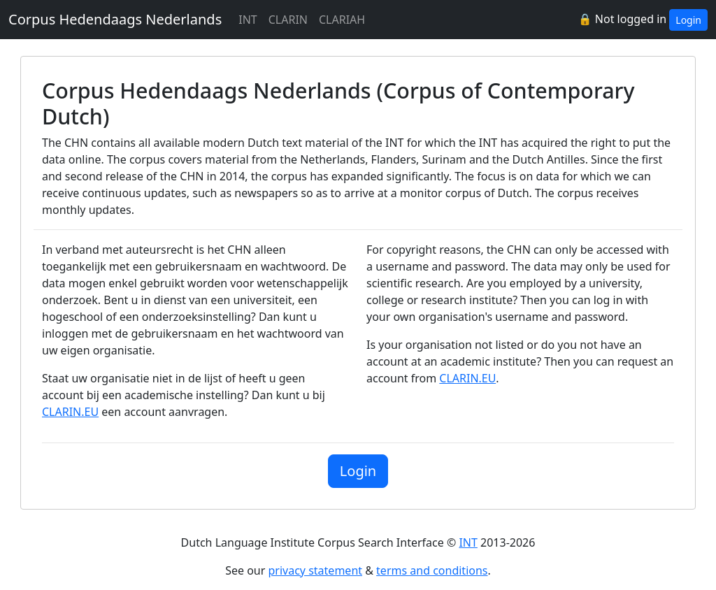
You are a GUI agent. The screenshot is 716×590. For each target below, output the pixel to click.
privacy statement (315, 570)
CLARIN (288, 19)
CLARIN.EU (70, 411)
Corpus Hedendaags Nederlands (115, 19)
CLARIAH (342, 19)
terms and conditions (431, 570)
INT (247, 19)
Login (688, 20)
